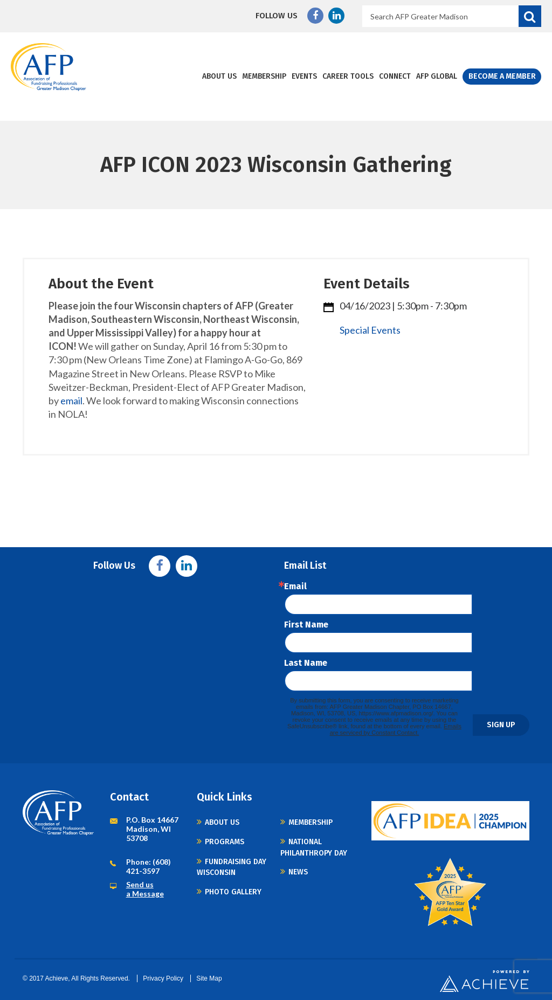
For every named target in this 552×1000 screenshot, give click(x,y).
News (298, 872)
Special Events (370, 330)
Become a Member (502, 76)
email (71, 400)
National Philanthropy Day (313, 847)
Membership (265, 76)
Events (305, 76)
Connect (395, 76)
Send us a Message (145, 889)
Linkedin (336, 16)
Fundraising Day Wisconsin (231, 867)
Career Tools (348, 76)
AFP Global (437, 76)
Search (530, 16)
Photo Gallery (233, 891)
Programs (224, 841)
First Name (306, 624)
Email (295, 586)
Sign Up (501, 724)
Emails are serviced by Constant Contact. (395, 729)
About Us (220, 76)
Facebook (315, 16)
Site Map (209, 978)
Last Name (305, 663)
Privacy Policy (163, 978)
